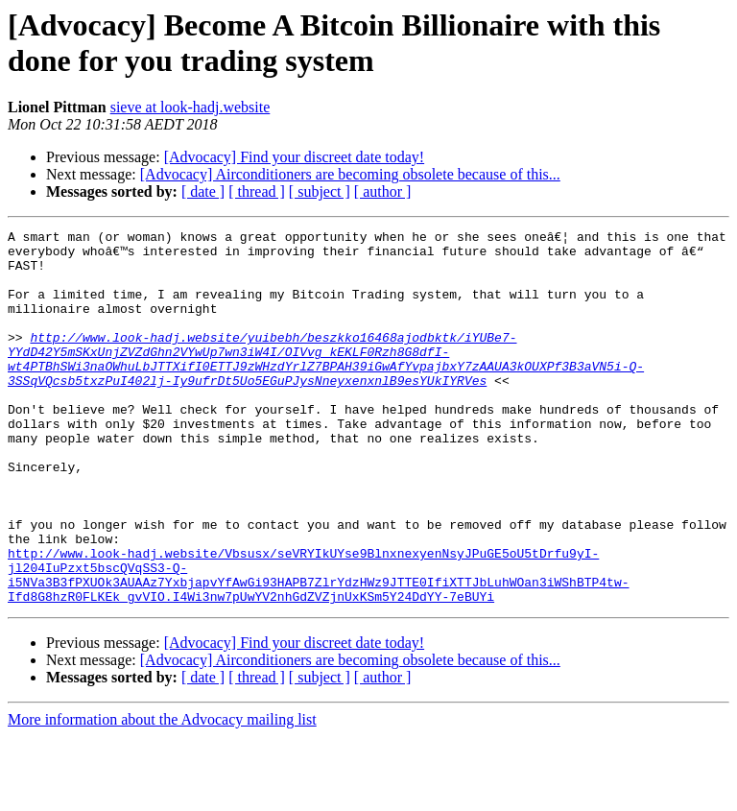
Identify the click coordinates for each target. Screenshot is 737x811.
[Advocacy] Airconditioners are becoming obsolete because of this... (350, 174)
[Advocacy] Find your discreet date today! (294, 157)
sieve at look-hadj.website (190, 107)
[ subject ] (319, 191)
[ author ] (383, 191)
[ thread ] (256, 191)
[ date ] (203, 191)
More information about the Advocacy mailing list (162, 794)
